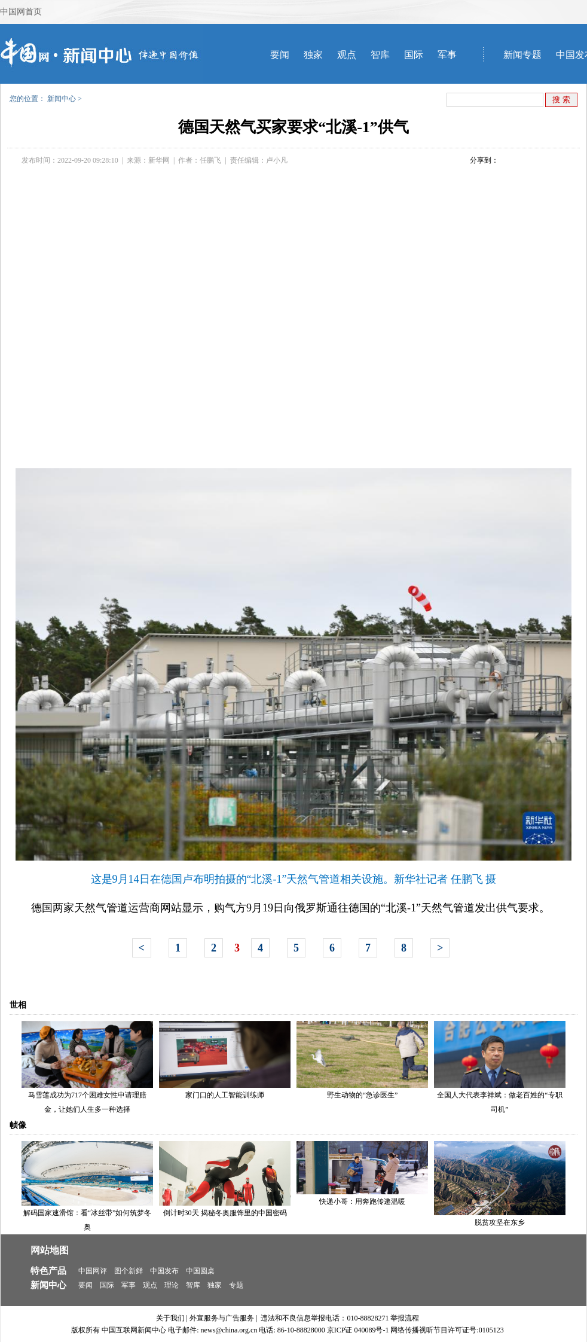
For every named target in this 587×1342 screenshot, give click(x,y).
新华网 (159, 160)
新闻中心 (61, 98)
